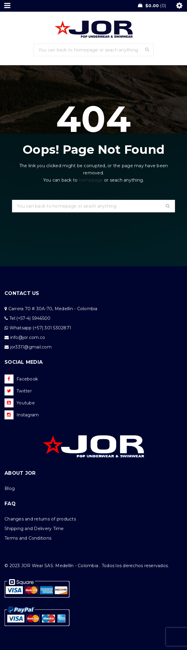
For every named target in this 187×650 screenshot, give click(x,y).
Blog (10, 488)
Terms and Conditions (28, 538)
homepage (91, 180)
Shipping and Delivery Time (34, 528)
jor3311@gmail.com (31, 347)
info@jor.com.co (27, 337)
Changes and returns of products (40, 519)
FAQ (10, 503)
